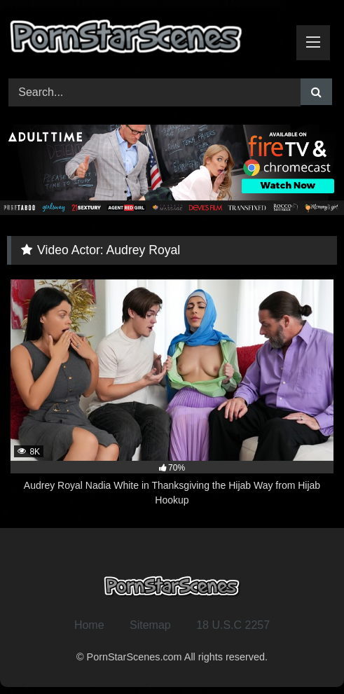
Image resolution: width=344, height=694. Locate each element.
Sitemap (150, 625)
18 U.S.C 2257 (233, 625)
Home (89, 625)
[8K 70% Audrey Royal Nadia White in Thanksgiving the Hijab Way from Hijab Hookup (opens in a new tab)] (172, 393)
